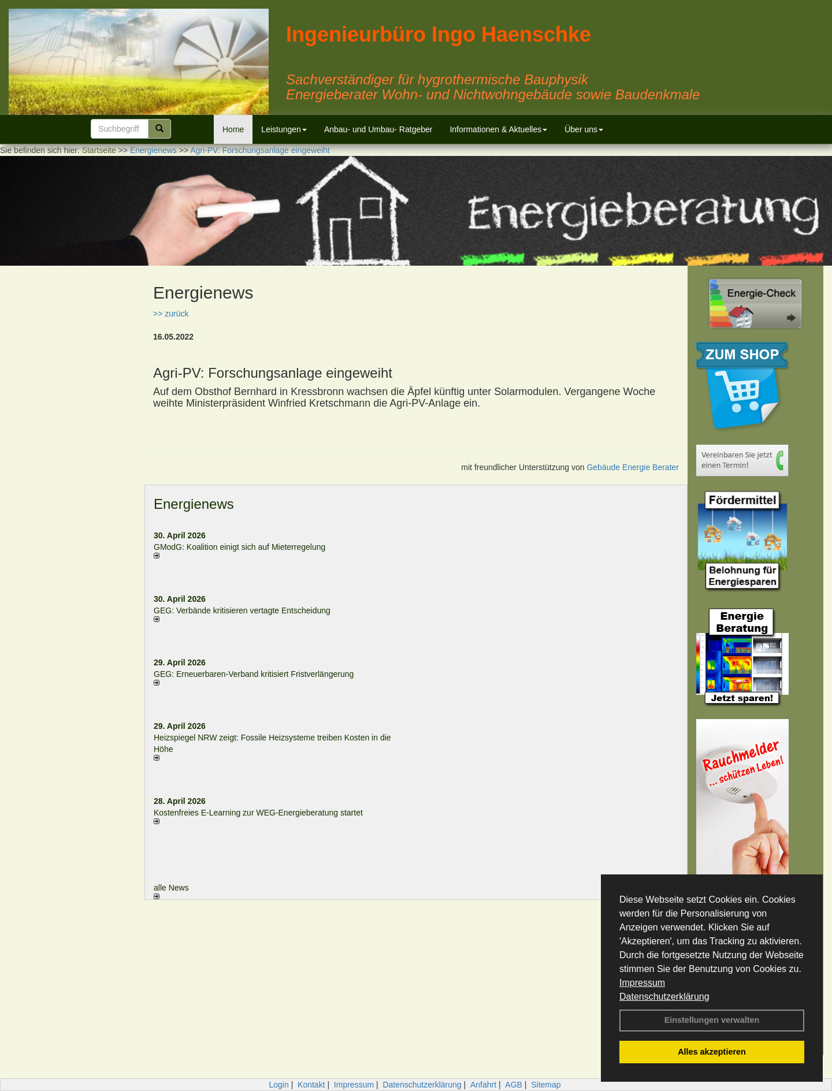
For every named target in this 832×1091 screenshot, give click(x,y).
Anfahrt (483, 1084)
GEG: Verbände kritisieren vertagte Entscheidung (242, 610)
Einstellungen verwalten (712, 1020)
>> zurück (170, 313)
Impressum (642, 983)
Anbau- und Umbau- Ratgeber (378, 129)
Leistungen (284, 129)
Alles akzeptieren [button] (712, 1051)
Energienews (194, 504)
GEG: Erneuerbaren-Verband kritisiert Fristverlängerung (255, 674)
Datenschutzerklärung (664, 996)
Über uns (583, 129)
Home (233, 129)
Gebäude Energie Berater (632, 467)
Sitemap (545, 1084)
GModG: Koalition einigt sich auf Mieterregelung (239, 547)
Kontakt (311, 1084)
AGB (513, 1084)
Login (278, 1084)
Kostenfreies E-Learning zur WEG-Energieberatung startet (258, 812)
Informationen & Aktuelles (498, 129)
